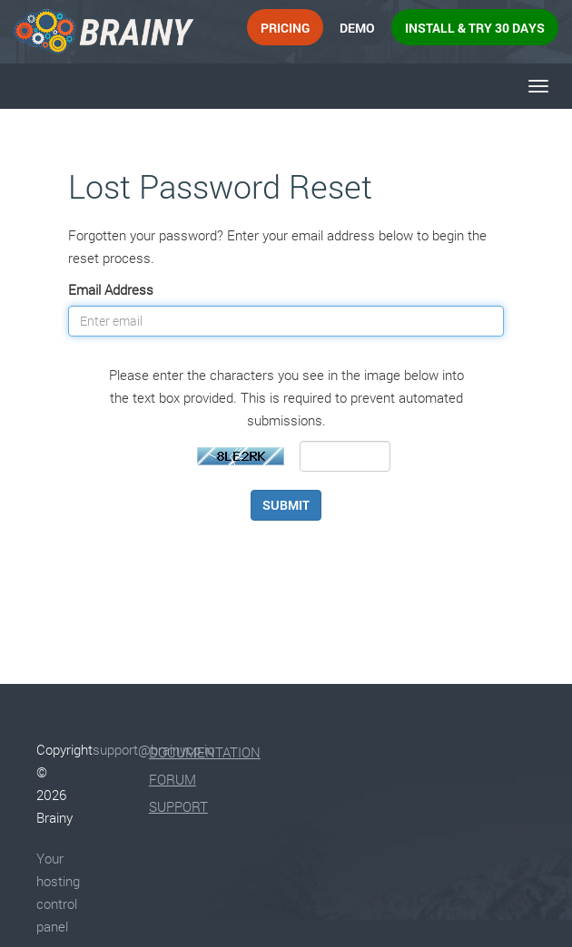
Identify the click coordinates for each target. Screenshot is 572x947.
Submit (286, 504)
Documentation (205, 752)
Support (178, 806)
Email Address (110, 289)
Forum (172, 779)
